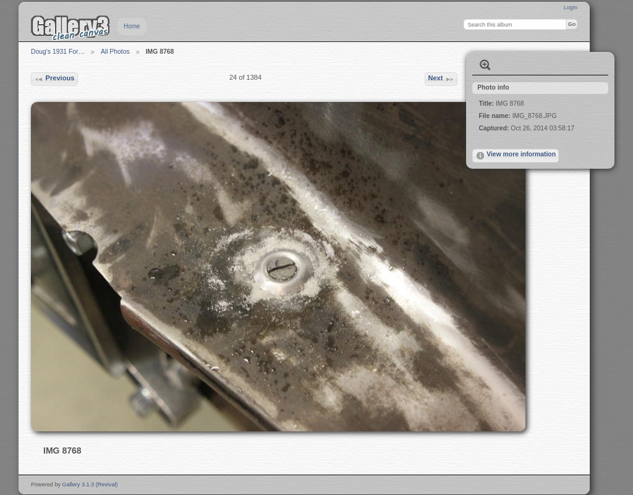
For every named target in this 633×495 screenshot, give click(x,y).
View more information (515, 156)
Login (570, 7)
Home (132, 26)
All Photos (115, 51)
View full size (485, 65)
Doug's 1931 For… (58, 51)
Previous (54, 79)
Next (441, 79)
